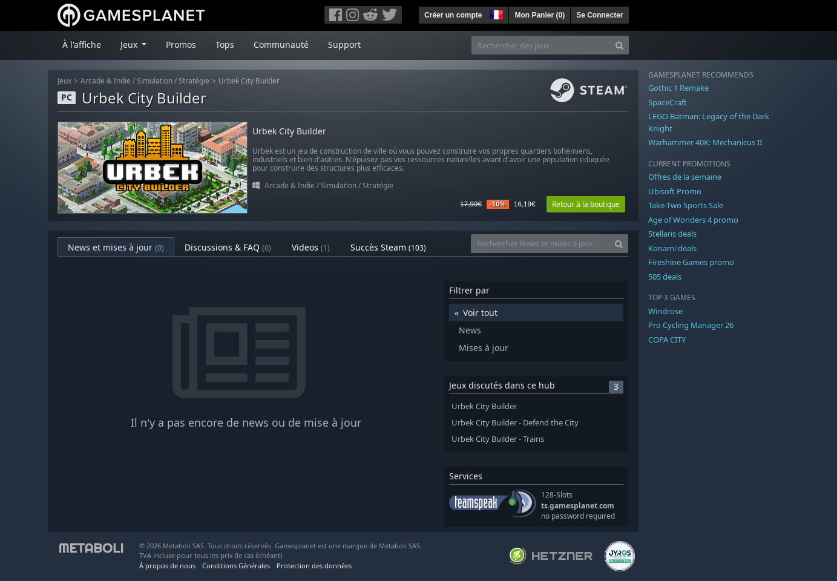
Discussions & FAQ (228, 247)
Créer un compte (453, 15)
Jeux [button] (130, 44)
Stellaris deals (672, 233)
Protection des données (314, 565)
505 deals (664, 276)
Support (344, 44)
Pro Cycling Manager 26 (691, 325)
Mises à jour (483, 347)
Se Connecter (599, 15)
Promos (181, 44)
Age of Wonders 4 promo (693, 219)
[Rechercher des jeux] (541, 45)
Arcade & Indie (105, 80)
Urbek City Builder (249, 80)
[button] (495, 13)
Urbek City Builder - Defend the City (515, 423)
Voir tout (480, 312)
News (470, 330)
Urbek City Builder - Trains (497, 439)
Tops (224, 44)
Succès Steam (388, 247)
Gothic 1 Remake (678, 87)
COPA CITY (667, 339)
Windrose (665, 311)
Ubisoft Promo (674, 191)
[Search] (619, 45)
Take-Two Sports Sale (685, 205)
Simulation (154, 80)
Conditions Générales (236, 565)
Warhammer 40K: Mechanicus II (705, 142)
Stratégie (194, 80)
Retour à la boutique (586, 204)
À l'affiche (81, 44)
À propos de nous (167, 565)
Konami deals (672, 248)
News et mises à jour (116, 247)
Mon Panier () (539, 15)
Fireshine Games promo (691, 262)
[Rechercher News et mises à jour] (540, 243)
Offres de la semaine (684, 176)
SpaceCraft (667, 102)
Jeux (64, 80)
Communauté (281, 44)
